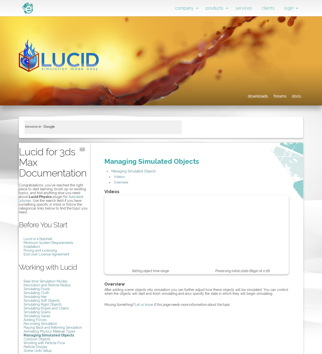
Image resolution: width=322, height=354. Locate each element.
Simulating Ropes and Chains (46, 308)
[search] (97, 127)
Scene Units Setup (38, 351)
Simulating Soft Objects (42, 300)
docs (295, 95)
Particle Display (35, 347)
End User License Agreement (46, 254)
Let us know (144, 305)
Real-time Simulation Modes (45, 281)
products (214, 8)
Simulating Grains (37, 312)
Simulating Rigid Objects (43, 304)
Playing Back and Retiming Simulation (53, 327)
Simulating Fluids (37, 289)
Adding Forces (35, 320)
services (243, 8)
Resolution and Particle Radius (47, 285)
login (289, 8)
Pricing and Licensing (40, 250)
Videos (119, 177)
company (184, 8)
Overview (121, 182)
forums (268, 95)
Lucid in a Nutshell (38, 239)
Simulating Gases (37, 316)
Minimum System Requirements (48, 243)
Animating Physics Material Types (49, 331)
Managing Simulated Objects (49, 335)
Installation (32, 247)
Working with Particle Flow (44, 343)
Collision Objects (37, 339)
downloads (233, 95)
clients (268, 8)
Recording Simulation (40, 324)
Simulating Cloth (36, 293)
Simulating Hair (35, 297)
